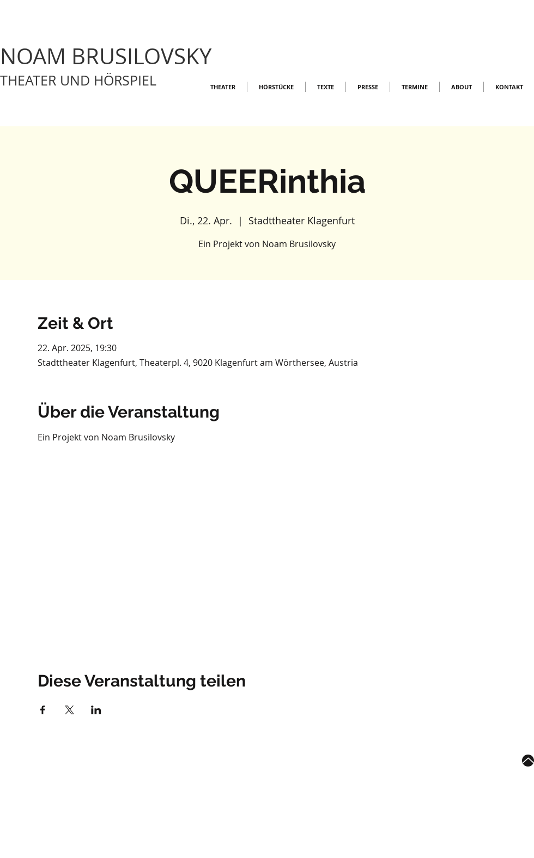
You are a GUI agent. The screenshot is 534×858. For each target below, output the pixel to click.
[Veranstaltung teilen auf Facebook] (43, 710)
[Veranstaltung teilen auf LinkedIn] (96, 710)
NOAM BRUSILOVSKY (105, 56)
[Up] (528, 761)
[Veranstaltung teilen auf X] (69, 710)
